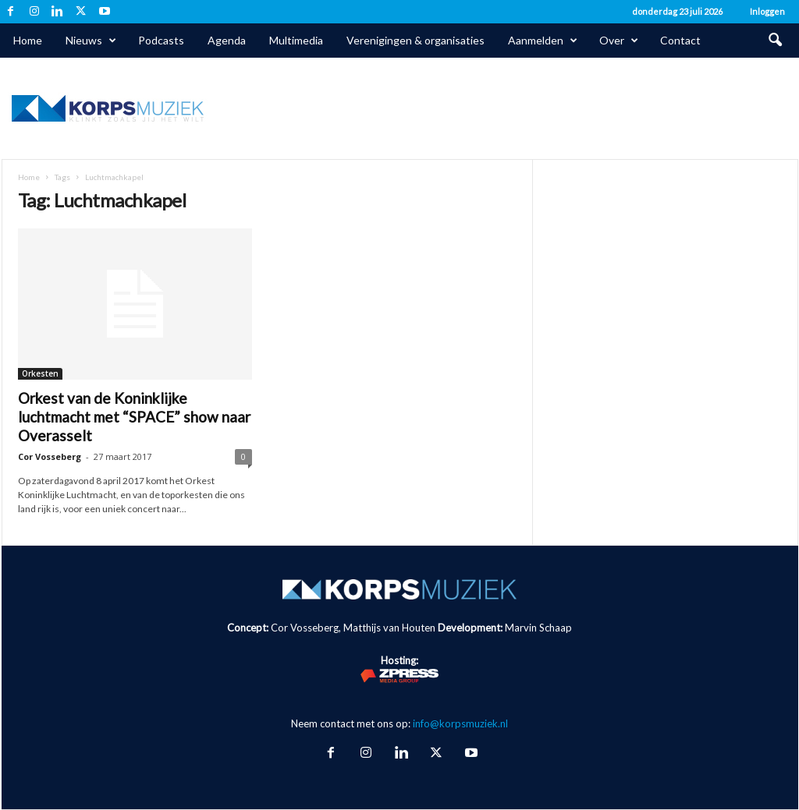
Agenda (227, 40)
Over (618, 40)
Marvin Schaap (538, 627)
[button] (775, 40)
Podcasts (161, 40)
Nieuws (91, 40)
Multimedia (296, 40)
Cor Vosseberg (49, 456)
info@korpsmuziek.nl (460, 723)
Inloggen (767, 11)
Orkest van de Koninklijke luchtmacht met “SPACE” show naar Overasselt (134, 416)
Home (27, 40)
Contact (680, 40)
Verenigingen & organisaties (415, 40)
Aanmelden (542, 40)
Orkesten (40, 373)
